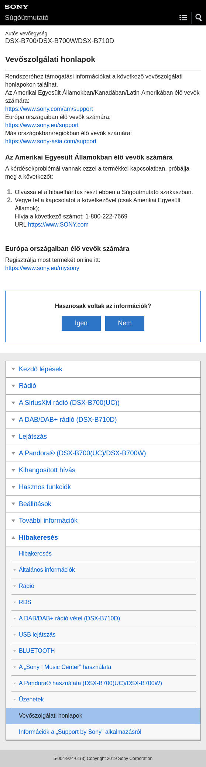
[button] (199, 18)
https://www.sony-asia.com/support (50, 141)
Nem (124, 323)
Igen (81, 323)
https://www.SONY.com (58, 224)
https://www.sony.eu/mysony (42, 268)
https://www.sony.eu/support (42, 125)
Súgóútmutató (26, 17)
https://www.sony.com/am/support (49, 109)
